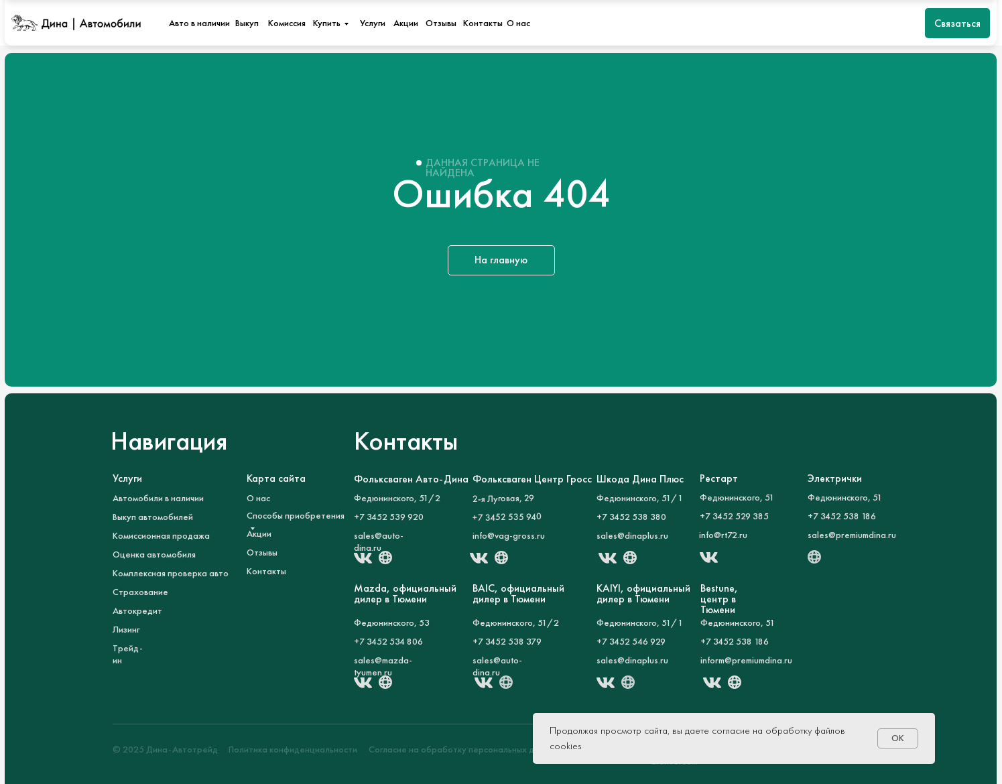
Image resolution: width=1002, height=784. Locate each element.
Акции (405, 23)
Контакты (483, 23)
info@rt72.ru (723, 535)
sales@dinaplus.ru (632, 535)
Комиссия (287, 23)
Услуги (372, 23)
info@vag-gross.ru (509, 535)
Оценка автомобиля (154, 554)
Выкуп (247, 23)
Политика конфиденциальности (293, 749)
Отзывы (441, 23)
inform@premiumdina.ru (746, 660)
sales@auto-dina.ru (378, 541)
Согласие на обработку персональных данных (464, 749)
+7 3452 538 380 (631, 517)
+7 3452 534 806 (388, 641)
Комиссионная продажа (161, 535)
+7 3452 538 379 (507, 641)
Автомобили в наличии (158, 498)
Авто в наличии (199, 23)
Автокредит (137, 610)
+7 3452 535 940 (506, 516)
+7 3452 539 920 (389, 517)
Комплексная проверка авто (171, 573)
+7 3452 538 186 (842, 516)
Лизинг (126, 629)
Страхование (140, 592)
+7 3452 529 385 (734, 516)
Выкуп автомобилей (153, 517)
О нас (518, 23)
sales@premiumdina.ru (852, 535)
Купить (326, 23)
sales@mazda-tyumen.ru (383, 666)
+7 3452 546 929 (631, 641)
